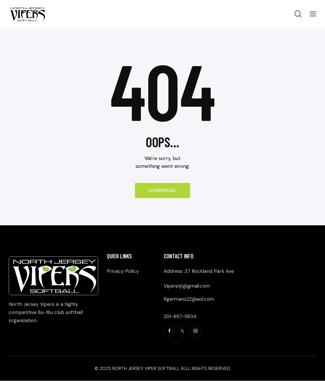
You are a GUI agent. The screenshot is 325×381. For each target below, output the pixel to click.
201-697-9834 (180, 316)
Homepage (162, 191)
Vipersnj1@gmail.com (188, 286)
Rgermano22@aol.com (190, 299)
